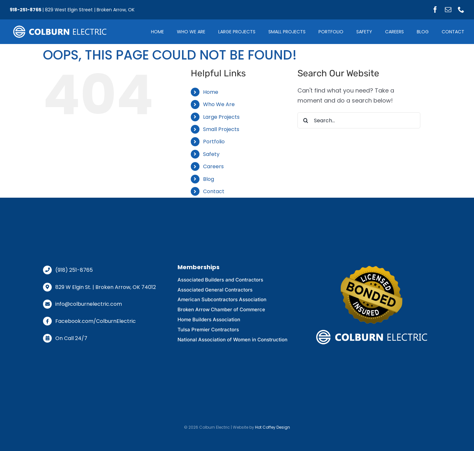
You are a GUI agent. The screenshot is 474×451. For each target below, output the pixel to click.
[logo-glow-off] (60, 26)
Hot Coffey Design (272, 427)
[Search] (305, 120)
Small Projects (221, 129)
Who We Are (219, 104)
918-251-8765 (25, 9)
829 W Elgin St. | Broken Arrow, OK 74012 (105, 287)
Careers (213, 166)
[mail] (448, 9)
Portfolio (214, 141)
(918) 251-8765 (74, 270)
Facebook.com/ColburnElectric (95, 321)
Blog (208, 179)
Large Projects (221, 117)
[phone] (461, 9)
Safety (211, 154)
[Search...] (358, 120)
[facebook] (435, 9)
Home (210, 92)
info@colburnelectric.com (88, 304)
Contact (213, 191)
